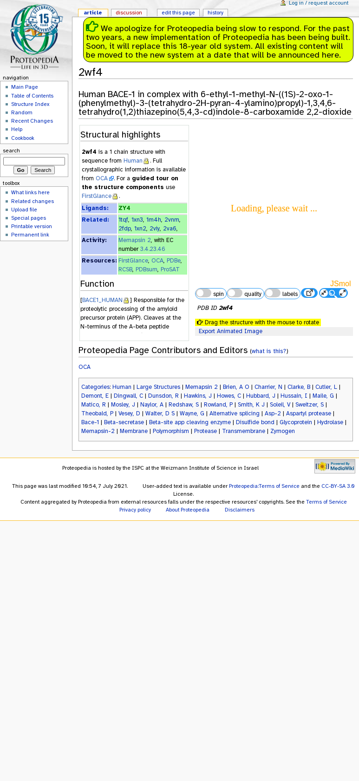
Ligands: (95, 208)
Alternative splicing (234, 413)
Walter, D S (160, 413)
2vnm (171, 219)
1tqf (123, 219)
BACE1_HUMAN (102, 300)
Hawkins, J (198, 396)
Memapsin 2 (134, 240)
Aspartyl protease (308, 413)
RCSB (125, 269)
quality (244, 293)
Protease (205, 431)
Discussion (129, 12)
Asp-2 (273, 413)
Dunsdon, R (163, 396)
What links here (30, 192)
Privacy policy (135, 509)
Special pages (28, 218)
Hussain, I (294, 396)
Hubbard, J (260, 396)
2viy (155, 228)
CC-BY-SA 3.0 (338, 486)
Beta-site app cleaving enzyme (190, 422)
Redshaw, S (184, 404)
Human (133, 160)
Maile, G (323, 396)
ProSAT (170, 269)
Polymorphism (171, 431)
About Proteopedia (187, 509)
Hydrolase (330, 422)
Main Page (24, 87)
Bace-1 (90, 422)
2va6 (169, 228)
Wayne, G (192, 413)
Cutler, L (326, 387)
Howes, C (229, 396)
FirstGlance (96, 196)
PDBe (174, 260)
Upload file (24, 209)
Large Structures (158, 387)
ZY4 (124, 208)
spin (209, 293)
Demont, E (95, 396)
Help (16, 129)
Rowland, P (218, 404)
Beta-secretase (124, 422)
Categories (95, 387)
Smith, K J (251, 404)
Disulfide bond (255, 422)
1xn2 (140, 228)
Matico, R (93, 404)
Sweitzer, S (309, 404)
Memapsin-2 (98, 431)
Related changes (32, 201)
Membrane (134, 431)
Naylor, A (151, 404)
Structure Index (30, 104)
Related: (95, 219)
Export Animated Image (230, 331)
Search (11, 150)
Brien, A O (236, 387)
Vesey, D (129, 413)
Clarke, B (298, 387)
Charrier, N (268, 387)
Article (93, 12)
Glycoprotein (296, 422)
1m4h (153, 219)
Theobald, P (97, 413)
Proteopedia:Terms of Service (264, 486)
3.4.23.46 (152, 249)
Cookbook (22, 138)
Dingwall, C (128, 396)
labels (281, 293)
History (215, 12)
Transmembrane (243, 431)
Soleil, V (280, 404)
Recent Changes (32, 121)
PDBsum (146, 269)
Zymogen (282, 431)
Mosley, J (123, 404)
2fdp (124, 228)
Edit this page (178, 12)
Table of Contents (32, 95)
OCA (102, 178)
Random (22, 112)
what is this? (269, 351)
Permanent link (30, 234)
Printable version (31, 226)
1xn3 (137, 219)
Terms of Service (326, 502)
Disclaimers (240, 509)
